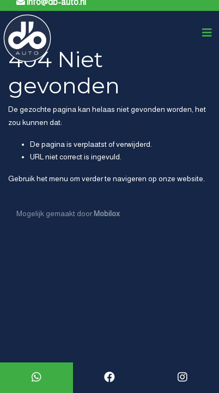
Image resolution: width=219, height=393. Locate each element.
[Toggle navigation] (207, 33)
